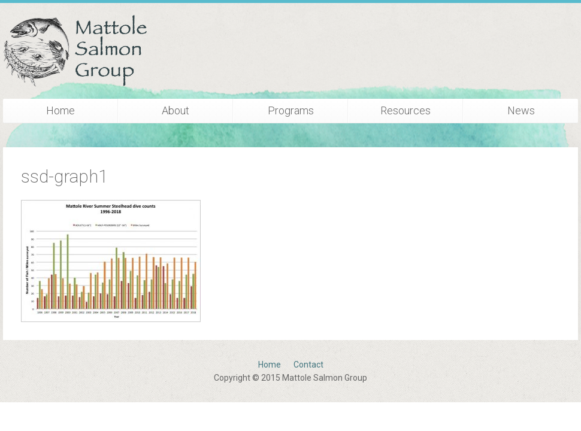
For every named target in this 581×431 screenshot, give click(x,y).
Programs (291, 110)
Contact (308, 364)
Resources (405, 110)
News (521, 110)
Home (60, 110)
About (175, 110)
